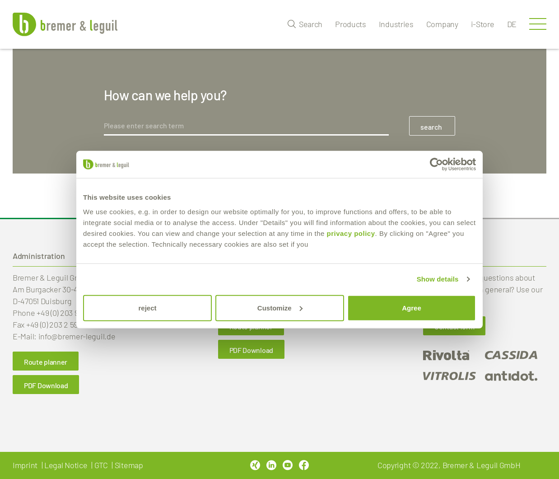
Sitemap (129, 465)
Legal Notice (65, 465)
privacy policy (350, 233)
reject (147, 307)
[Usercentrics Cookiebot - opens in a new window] (436, 164)
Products (350, 24)
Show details (438, 279)
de (512, 24)
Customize (280, 307)
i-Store (482, 24)
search (431, 126)
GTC (101, 465)
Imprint (25, 465)
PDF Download (46, 385)
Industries (396, 24)
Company (442, 24)
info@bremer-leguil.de (77, 336)
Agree (411, 307)
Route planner (45, 361)
